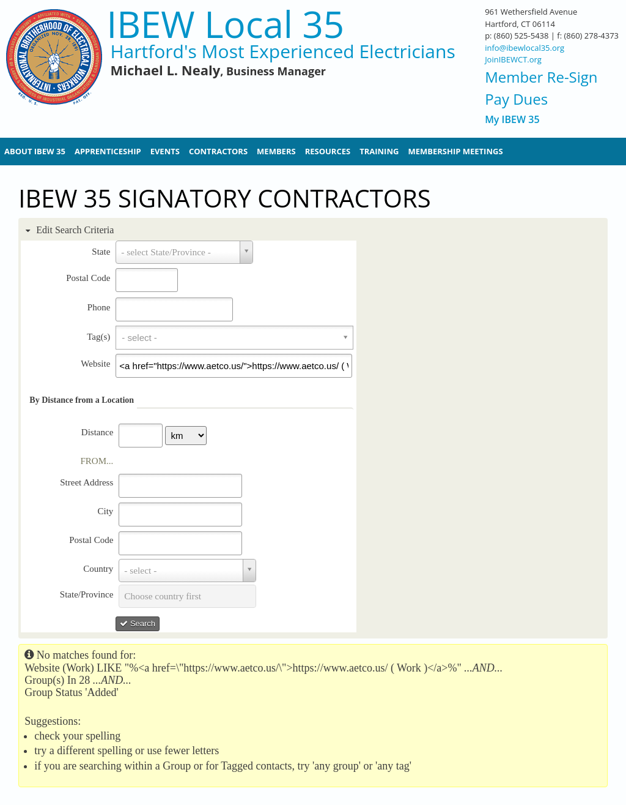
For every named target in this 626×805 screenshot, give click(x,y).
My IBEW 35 (512, 119)
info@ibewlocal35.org (524, 47)
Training (379, 151)
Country (98, 569)
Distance (97, 432)
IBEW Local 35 (225, 24)
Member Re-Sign (541, 77)
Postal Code (88, 278)
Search (137, 623)
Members (276, 151)
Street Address (86, 482)
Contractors (218, 151)
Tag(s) (98, 337)
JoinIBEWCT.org (513, 59)
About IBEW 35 (34, 151)
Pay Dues (516, 99)
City (105, 511)
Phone (99, 307)
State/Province (86, 594)
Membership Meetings (455, 151)
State (101, 251)
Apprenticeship (108, 151)
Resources (328, 151)
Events (165, 151)
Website (95, 364)
